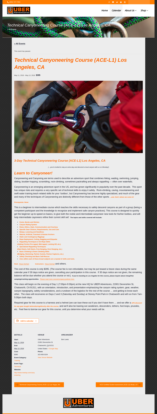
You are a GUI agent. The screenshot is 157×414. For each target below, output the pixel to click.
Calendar (116, 10)
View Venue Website (45, 357)
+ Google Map (53, 349)
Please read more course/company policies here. (57, 279)
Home (104, 10)
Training (17, 360)
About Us (131, 10)
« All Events (11, 29)
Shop (144, 10)
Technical (17, 366)
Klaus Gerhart (24, 264)
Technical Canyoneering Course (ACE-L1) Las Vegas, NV (39, 385)
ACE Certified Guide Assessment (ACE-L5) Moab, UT (119, 385)
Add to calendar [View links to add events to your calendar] (26, 321)
